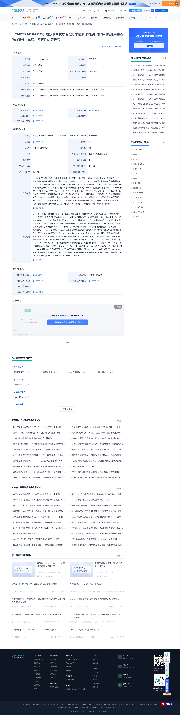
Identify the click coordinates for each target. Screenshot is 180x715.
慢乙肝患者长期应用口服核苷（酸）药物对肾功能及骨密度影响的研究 (41, 545)
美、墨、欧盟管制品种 (102, 711)
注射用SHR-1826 (138, 154)
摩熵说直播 (96, 659)
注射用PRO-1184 (138, 169)
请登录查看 (39, 110)
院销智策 (46, 18)
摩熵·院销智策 (38, 659)
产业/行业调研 (70, 663)
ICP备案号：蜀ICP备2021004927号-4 (79, 704)
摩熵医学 (53, 659)
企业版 (34, 18)
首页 (13, 18)
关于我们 (132, 18)
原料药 (36, 681)
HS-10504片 (137, 188)
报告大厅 (95, 663)
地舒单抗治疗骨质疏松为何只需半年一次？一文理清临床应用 (36, 614)
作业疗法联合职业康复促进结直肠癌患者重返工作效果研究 (96, 472)
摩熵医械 (53, 677)
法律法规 (91, 711)
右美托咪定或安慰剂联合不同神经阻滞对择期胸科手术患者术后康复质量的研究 (45, 455)
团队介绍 (95, 687)
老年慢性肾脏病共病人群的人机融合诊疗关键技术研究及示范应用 (98, 433)
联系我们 (95, 676)
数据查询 (120, 18)
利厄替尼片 (137, 183)
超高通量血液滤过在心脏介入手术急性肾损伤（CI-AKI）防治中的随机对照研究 (104, 450)
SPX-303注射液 (138, 149)
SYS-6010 (136, 173)
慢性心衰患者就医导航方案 (83, 466)
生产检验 (37, 685)
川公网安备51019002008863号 (106, 704)
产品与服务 (96, 683)
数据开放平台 (135, 10)
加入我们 (95, 680)
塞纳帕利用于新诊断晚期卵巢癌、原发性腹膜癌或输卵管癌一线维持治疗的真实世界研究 (49, 466)
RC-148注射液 (138, 202)
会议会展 (81, 18)
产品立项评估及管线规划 (73, 659)
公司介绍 (95, 672)
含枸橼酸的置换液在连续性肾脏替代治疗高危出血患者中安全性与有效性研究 (44, 450)
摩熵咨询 (59, 18)
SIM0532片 (136, 159)
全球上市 (37, 666)
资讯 (70, 18)
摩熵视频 (94, 18)
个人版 (23, 18)
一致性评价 (37, 677)
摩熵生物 (53, 674)
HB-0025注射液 (138, 207)
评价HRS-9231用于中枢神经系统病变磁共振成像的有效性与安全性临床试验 (102, 478)
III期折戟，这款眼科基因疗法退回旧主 (85, 630)
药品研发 (37, 663)
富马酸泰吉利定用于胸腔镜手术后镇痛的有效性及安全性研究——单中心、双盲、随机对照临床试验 (53, 472)
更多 (120, 421)
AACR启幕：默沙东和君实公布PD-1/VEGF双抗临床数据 (34, 584)
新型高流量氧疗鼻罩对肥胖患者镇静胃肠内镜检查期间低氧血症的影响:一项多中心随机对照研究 (111, 455)
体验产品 (149, 46)
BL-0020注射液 (138, 193)
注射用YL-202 (138, 178)
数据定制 (68, 666)
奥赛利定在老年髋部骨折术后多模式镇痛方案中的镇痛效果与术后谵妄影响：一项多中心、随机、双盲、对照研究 (118, 444)
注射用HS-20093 (138, 164)
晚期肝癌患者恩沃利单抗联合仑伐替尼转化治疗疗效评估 (153, 70)
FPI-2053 (136, 217)
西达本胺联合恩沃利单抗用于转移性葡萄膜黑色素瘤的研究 (153, 75)
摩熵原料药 (53, 666)
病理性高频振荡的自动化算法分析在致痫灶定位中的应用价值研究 (98, 461)
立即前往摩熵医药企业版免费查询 (68, 322)
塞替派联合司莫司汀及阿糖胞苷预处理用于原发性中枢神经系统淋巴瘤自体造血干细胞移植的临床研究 (113, 545)
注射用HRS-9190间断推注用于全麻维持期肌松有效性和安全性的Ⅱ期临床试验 (103, 427)
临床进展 (23, 24)
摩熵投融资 (53, 670)
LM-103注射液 (138, 198)
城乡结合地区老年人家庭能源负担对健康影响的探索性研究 (96, 438)
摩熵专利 (53, 663)
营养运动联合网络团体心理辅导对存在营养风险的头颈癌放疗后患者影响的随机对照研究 (49, 478)
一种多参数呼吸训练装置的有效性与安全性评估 (32, 438)
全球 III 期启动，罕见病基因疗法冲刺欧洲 (87, 584)
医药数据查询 (167, 686)
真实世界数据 (70, 680)
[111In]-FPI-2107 (138, 212)
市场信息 (37, 674)
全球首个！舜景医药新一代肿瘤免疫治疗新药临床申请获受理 (95, 599)
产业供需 (107, 18)
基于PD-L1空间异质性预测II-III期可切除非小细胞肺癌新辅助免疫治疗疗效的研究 (46, 433)
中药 (35, 688)
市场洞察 (68, 670)
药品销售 (37, 670)
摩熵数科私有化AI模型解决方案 (75, 689)
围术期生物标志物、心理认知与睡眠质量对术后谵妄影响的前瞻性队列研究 (43, 444)
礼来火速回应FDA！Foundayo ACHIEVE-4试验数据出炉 (34, 630)
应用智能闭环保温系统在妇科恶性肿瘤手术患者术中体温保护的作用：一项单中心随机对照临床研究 (53, 427)
